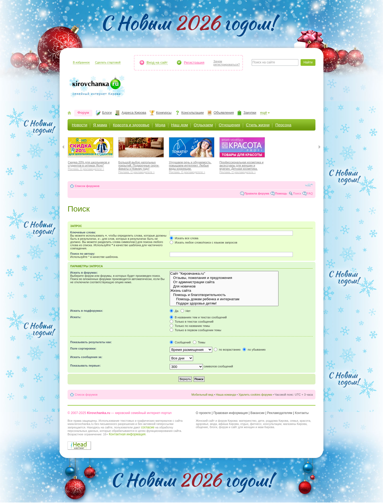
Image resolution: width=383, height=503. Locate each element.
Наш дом (179, 125)
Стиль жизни (258, 125)
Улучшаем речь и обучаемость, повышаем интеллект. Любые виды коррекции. (191, 166)
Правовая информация (230, 413)
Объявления (224, 113)
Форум (83, 113)
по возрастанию (227, 349)
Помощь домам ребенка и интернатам (224, 299)
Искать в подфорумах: (86, 310)
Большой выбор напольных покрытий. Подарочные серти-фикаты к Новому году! (141, 166)
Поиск (297, 193)
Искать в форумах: (84, 272)
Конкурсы (164, 113)
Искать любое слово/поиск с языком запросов (203, 242)
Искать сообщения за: (86, 357)
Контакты (302, 413)
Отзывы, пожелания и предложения (224, 278)
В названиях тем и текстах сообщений (198, 317)
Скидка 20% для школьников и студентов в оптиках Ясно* (90, 165)
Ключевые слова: (83, 232)
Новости (79, 125)
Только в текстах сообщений (192, 321)
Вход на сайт (157, 62)
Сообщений (180, 342)
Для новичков (224, 286)
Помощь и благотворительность (224, 295)
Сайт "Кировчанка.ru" (224, 273)
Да (174, 311)
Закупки (249, 113)
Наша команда (226, 394)
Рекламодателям (279, 413)
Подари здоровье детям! (224, 303)
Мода (160, 125)
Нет (186, 311)
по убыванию (254, 349)
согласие (147, 427)
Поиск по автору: (82, 253)
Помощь (281, 193)
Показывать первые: (85, 365)
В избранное (81, 62)
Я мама (100, 125)
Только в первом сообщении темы (195, 330)
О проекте (203, 413)
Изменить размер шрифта (309, 184)
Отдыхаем (203, 125)
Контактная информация (127, 434)
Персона (283, 125)
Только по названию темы (190, 325)
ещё (263, 113)
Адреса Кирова (134, 113)
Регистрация (194, 62)
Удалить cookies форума (255, 394)
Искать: (75, 317)
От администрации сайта (224, 282)
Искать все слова (184, 238)
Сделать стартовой (107, 62)
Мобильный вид (202, 394)
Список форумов (87, 186)
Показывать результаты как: (91, 342)
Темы (199, 342)
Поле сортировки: (83, 348)
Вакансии (257, 413)
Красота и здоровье (131, 125)
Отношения (229, 125)
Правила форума (256, 193)
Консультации (192, 113)
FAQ (310, 193)
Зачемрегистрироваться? (226, 63)
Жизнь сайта (224, 291)
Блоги (107, 113)
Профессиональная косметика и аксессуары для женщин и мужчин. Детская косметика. (242, 166)
